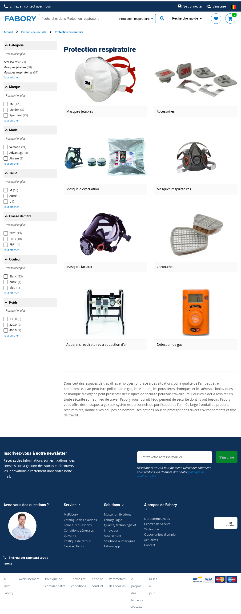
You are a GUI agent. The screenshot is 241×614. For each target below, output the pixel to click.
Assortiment (112, 534)
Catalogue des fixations (80, 518)
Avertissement (29, 577)
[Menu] (234, 518)
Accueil (8, 31)
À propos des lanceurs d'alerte (137, 591)
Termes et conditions (78, 581)
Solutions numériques (119, 539)
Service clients (74, 545)
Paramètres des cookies (117, 581)
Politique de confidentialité (55, 581)
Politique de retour (77, 539)
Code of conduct (97, 581)
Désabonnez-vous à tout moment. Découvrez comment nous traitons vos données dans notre (174, 470)
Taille (13, 172)
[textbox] (77, 17)
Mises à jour (153, 584)
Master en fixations (117, 513)
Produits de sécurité (33, 31)
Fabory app (112, 545)
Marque (14, 85)
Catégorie (16, 44)
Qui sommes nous (157, 517)
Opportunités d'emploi (160, 533)
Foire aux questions (78, 523)
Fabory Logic (113, 518)
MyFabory (71, 513)
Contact (149, 543)
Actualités (151, 538)
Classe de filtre (20, 215)
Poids (13, 301)
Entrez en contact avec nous (27, 5)
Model (13, 128)
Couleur (15, 258)
